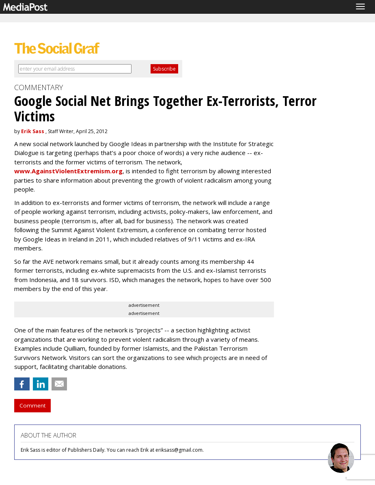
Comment (32, 405)
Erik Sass (32, 131)
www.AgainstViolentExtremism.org (68, 171)
